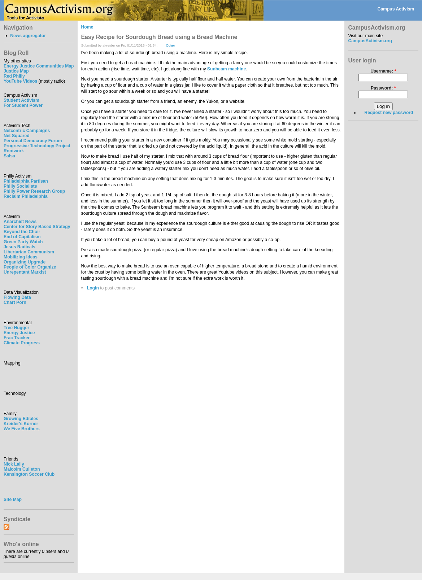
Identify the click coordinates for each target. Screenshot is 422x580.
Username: (383, 71)
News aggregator (28, 35)
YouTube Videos (20, 81)
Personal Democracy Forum (33, 140)
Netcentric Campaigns (27, 130)
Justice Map (16, 71)
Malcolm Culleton (22, 469)
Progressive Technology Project (37, 145)
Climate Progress (22, 342)
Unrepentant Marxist (25, 272)
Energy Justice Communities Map (39, 66)
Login (93, 288)
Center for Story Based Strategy (37, 226)
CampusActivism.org (370, 40)
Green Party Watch (23, 241)
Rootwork (14, 150)
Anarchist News (20, 221)
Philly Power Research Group (34, 191)
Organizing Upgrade (24, 262)
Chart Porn (15, 302)
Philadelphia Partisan (26, 181)
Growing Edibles (21, 418)
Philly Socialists (20, 186)
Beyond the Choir (22, 231)
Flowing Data (17, 297)
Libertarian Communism (29, 251)
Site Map (13, 499)
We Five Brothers (22, 428)
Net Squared (17, 135)
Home (87, 27)
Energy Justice (19, 332)
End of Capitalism (22, 236)
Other (170, 45)
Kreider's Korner (21, 423)
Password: (383, 88)
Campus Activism (396, 9)
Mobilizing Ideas (21, 257)
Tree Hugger (16, 327)
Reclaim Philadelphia (26, 196)
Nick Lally (14, 464)
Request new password (388, 112)
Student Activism (21, 100)
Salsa (9, 155)
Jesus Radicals (19, 246)
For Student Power (23, 105)
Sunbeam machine (226, 68)
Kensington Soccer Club (29, 474)
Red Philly (14, 76)
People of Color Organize (30, 267)
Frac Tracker (17, 337)
